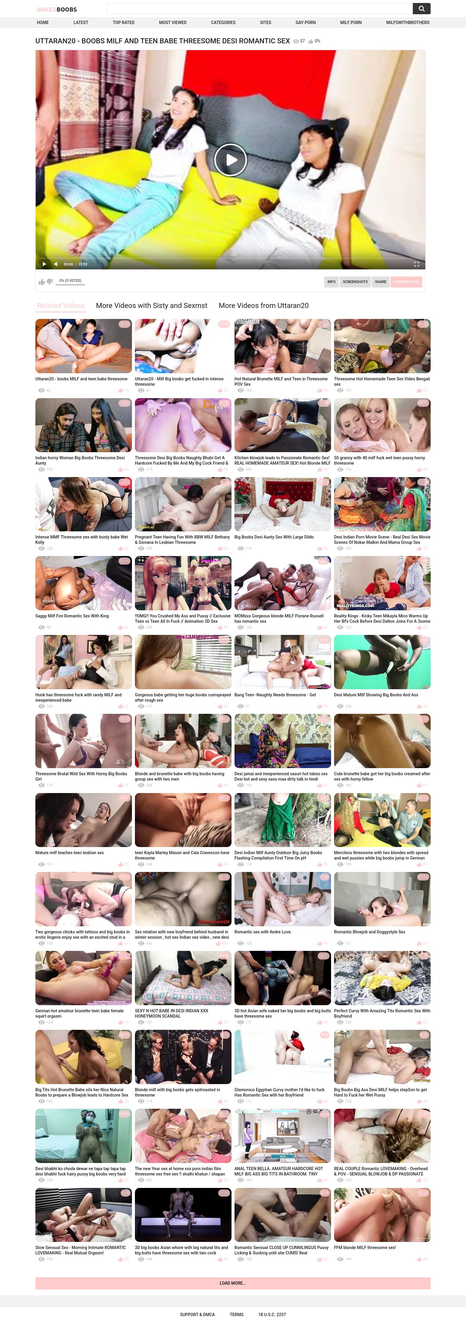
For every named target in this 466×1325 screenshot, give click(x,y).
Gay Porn (306, 22)
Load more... (233, 1283)
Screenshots (355, 282)
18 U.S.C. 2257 (272, 1314)
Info (332, 282)
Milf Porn (351, 22)
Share (380, 282)
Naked (57, 9)
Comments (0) (406, 282)
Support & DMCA (197, 1314)
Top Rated (124, 22)
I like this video (42, 282)
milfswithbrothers (407, 22)
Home (43, 22)
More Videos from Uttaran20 (264, 305)
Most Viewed (172, 22)
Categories (223, 22)
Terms (236, 1314)
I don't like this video (49, 282)
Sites (265, 22)
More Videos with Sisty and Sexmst (151, 305)
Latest (81, 22)
